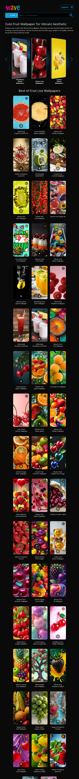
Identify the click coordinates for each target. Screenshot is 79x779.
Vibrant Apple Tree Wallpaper (39, 685)
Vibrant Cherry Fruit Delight (39, 558)
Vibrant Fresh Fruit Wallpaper (21, 728)
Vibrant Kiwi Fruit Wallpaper (21, 217)
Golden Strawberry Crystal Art (21, 175)
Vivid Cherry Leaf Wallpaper (21, 770)
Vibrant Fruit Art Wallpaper (57, 600)
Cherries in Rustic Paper (58, 514)
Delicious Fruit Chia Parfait (39, 260)
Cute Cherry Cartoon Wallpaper (21, 430)
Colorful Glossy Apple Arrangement (39, 643)
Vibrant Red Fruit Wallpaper (40, 217)
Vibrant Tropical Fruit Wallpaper (21, 685)
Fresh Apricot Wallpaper (58, 387)
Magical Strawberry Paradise (58, 728)
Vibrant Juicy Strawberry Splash (58, 685)
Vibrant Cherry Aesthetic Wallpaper (21, 600)
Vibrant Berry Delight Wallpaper (21, 643)
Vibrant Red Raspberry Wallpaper (58, 302)
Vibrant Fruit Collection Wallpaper (39, 473)
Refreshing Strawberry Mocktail (21, 345)
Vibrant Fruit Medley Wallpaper (58, 132)
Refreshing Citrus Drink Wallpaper (39, 302)
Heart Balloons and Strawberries (21, 515)
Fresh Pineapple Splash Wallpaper (39, 132)
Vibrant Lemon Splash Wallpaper (21, 302)
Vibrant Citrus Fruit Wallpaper (58, 345)
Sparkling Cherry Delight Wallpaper (58, 643)
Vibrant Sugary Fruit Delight (39, 600)
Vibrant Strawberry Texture (21, 558)
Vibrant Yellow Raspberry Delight (39, 770)
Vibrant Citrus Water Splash (39, 430)
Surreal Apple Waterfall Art (39, 175)
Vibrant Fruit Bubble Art (58, 217)
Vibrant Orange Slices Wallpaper (21, 473)
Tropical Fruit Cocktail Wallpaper (58, 175)
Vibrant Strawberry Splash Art (58, 770)
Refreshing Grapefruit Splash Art (21, 132)
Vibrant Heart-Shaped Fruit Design (58, 473)
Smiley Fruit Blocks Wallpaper (58, 558)
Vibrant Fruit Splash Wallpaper (58, 260)
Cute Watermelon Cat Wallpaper (21, 260)
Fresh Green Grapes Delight (39, 728)
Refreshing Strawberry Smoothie (40, 345)
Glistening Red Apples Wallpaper (21, 388)
